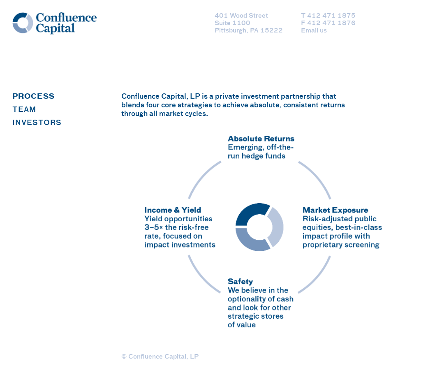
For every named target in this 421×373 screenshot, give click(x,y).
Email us (314, 31)
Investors (37, 123)
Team (24, 110)
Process (33, 96)
